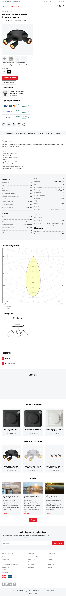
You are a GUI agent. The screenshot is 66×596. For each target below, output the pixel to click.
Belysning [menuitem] (31, 567)
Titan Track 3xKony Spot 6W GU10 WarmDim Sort (54, 467)
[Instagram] (14, 584)
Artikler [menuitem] (9, 2)
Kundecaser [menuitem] (31, 562)
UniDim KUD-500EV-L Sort (33, 429)
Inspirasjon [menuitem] (51, 564)
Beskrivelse (9, 133)
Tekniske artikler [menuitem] (33, 557)
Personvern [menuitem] (5, 562)
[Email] (27, 544)
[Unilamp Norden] (11, 6)
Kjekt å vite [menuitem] (31, 559)
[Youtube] (10, 584)
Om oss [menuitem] (4, 2)
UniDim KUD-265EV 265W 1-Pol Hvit (54, 430)
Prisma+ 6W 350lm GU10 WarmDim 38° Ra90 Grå (17, 92)
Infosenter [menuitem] (50, 557)
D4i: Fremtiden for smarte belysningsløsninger (10, 497)
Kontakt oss (60, 2)
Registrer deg (58, 544)
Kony (24, 21)
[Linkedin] (7, 584)
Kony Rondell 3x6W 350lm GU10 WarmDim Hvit (33, 467)
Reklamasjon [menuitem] (5, 572)
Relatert (57, 133)
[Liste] (56, 6)
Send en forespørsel (10, 78)
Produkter (9, 11)
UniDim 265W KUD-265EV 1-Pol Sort (11, 430)
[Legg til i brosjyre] (18, 411)
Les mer (5, 514)
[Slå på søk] (60, 6)
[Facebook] (3, 584)
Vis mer (33, 520)
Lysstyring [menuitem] (31, 564)
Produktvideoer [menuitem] (16, 2)
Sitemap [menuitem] (50, 567)
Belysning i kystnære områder (52, 497)
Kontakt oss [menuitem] (5, 559)
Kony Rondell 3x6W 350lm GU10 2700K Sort (11, 467)
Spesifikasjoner (20, 133)
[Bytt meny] (63, 6)
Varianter (40, 133)
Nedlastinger (31, 133)
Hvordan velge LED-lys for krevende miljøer (31, 497)
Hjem (3, 11)
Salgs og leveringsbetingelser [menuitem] (10, 564)
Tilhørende (49, 133)
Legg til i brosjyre (9, 82)
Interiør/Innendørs (59, 225)
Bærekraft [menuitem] (4, 570)
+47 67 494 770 (49, 2)
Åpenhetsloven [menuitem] (6, 567)
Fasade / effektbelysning (52, 223)
